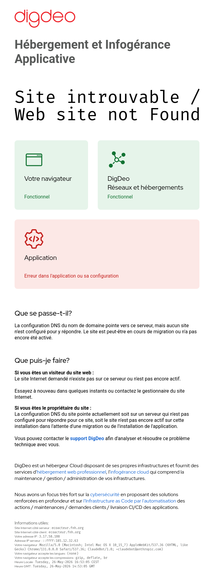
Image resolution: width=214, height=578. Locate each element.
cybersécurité (105, 494)
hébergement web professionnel (71, 472)
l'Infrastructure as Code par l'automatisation (129, 501)
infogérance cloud (129, 472)
